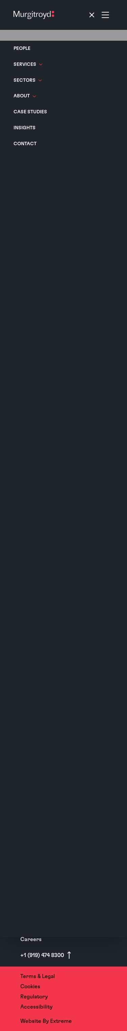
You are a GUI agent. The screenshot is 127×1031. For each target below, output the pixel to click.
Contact (25, 143)
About (25, 96)
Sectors (28, 80)
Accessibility (36, 1007)
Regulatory (34, 996)
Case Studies (30, 112)
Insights (25, 128)
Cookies (30, 986)
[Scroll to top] (69, 955)
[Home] (34, 15)
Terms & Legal (37, 976)
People (22, 48)
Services (28, 64)
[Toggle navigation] (98, 15)
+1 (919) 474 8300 (42, 955)
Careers (31, 939)
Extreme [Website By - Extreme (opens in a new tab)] (61, 1021)
